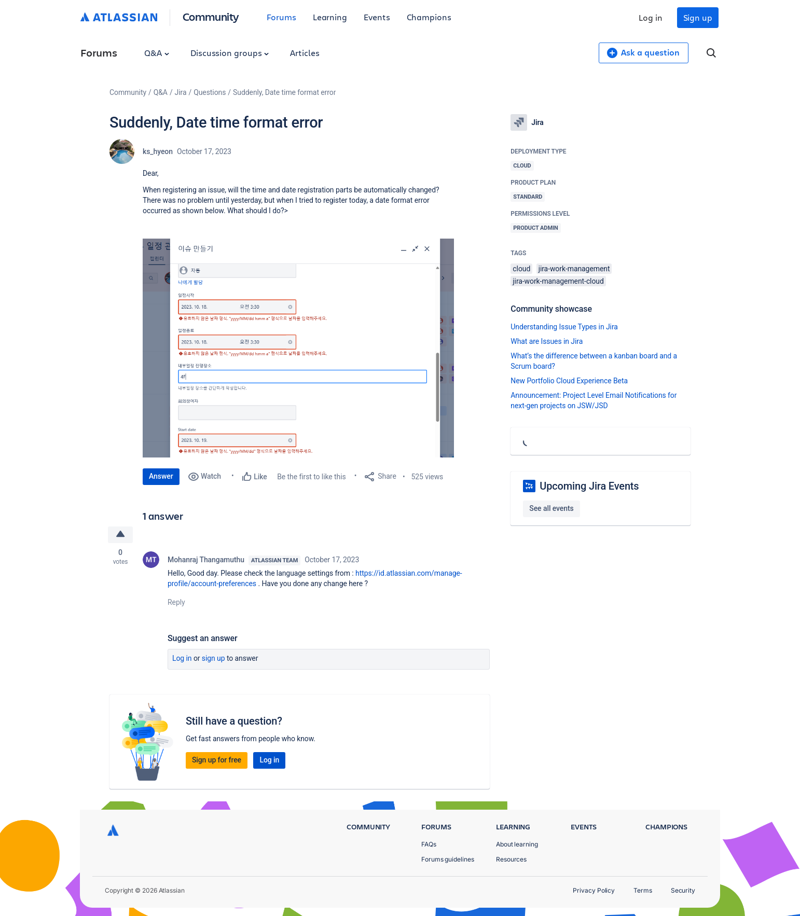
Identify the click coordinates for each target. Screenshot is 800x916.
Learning (330, 16)
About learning (517, 844)
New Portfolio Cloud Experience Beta (569, 381)
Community (211, 16)
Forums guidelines (447, 859)
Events (377, 16)
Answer (161, 476)
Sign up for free (216, 760)
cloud (521, 269)
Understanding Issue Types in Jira (564, 327)
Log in (651, 17)
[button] (298, 348)
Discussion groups (229, 52)
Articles (304, 52)
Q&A (156, 52)
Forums (281, 16)
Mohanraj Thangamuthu (206, 560)
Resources (511, 859)
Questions (210, 92)
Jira (181, 92)
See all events (551, 508)
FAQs (428, 844)
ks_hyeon (158, 151)
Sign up (697, 17)
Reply (176, 602)
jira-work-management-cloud (558, 281)
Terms (642, 890)
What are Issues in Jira (547, 341)
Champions (429, 16)
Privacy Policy (594, 890)
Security (683, 890)
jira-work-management (574, 269)
